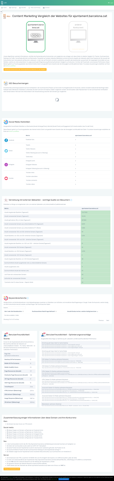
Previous (101, 320)
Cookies (10, 477)
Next (107, 320)
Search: (15, 308)
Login (110, 3)
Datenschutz (54, 479)
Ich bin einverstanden (63, 479)
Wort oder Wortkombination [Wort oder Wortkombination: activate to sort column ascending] (13, 311)
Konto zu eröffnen (11, 66)
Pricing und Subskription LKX (12, 469)
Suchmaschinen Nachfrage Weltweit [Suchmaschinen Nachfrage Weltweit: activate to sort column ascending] (43, 311)
